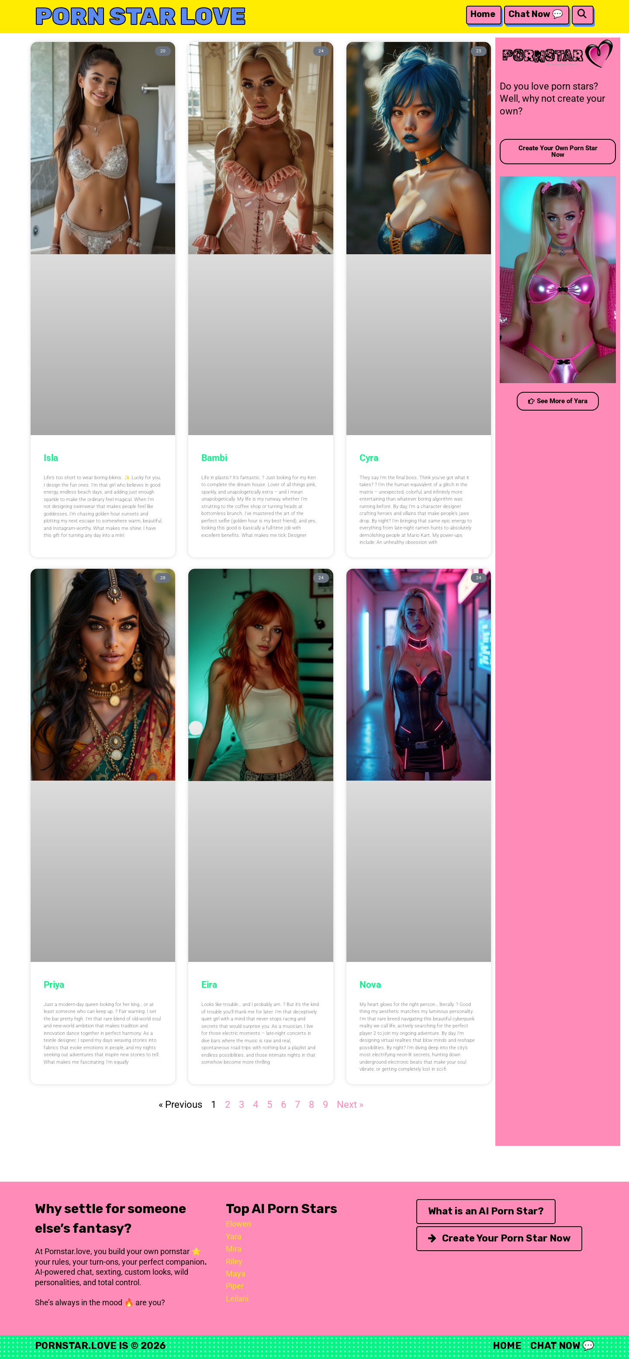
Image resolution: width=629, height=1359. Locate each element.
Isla (51, 458)
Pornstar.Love (76, 1346)
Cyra (368, 458)
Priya (54, 984)
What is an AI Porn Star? (486, 1211)
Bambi (214, 458)
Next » (350, 1104)
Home (482, 14)
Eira (209, 984)
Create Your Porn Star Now (499, 1238)
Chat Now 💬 (535, 14)
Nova (370, 984)
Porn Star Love (140, 16)
